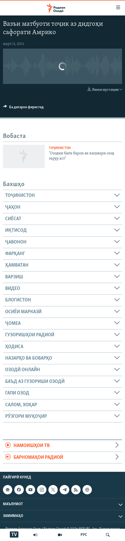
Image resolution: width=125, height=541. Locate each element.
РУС (84, 535)
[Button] (23, 108)
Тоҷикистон (60, 148)
